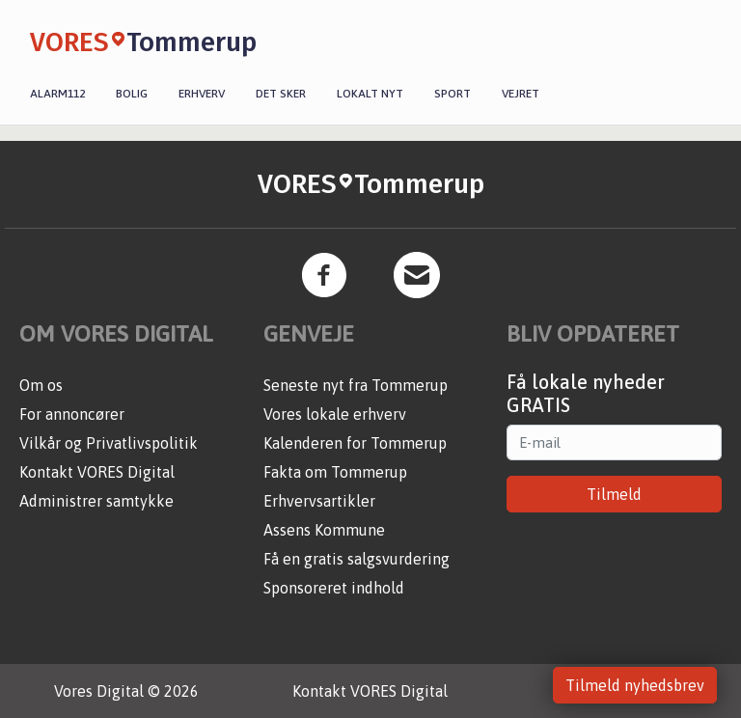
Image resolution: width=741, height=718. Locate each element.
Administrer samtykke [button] (96, 501)
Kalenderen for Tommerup (355, 443)
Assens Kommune (324, 529)
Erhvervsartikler (319, 501)
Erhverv (201, 93)
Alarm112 (57, 93)
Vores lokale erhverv (334, 414)
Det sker (281, 93)
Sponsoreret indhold (333, 587)
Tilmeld (614, 494)
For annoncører (71, 414)
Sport (452, 93)
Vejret (520, 93)
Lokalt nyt (370, 93)
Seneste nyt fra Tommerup (355, 385)
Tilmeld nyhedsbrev (634, 685)
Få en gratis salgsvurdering (356, 558)
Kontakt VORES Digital (97, 472)
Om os (41, 385)
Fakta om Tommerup (335, 472)
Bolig (132, 93)
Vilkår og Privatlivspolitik (108, 443)
